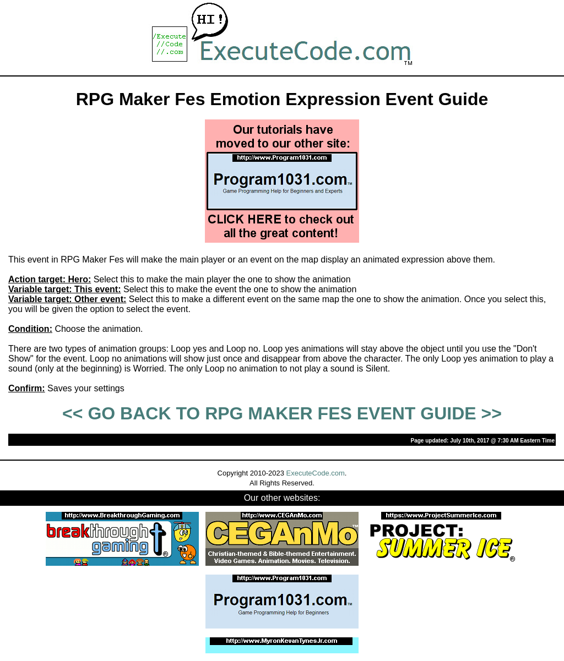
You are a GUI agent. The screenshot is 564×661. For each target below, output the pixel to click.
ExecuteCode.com (315, 473)
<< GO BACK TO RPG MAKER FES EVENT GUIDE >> (282, 413)
